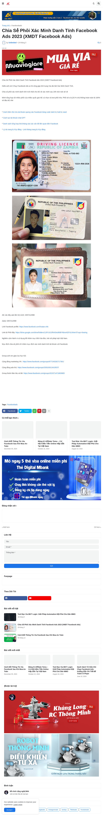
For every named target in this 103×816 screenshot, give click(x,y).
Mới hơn (6, 527)
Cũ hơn (97, 527)
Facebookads (17, 25)
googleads (41, 810)
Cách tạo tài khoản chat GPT (14, 118)
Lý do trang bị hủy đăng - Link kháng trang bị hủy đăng (24, 129)
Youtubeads (84, 810)
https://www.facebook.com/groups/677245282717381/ (43, 362)
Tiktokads (73, 810)
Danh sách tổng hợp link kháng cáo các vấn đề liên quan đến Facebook (30, 124)
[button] (3, 3)
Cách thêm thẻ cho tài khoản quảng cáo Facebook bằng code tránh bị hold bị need (35, 112)
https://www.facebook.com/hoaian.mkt (33, 327)
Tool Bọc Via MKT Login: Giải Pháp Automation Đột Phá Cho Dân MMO (85, 443)
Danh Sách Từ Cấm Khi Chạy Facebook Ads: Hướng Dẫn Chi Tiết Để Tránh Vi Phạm (86, 670)
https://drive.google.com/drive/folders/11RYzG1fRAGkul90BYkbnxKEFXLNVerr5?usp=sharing (51, 332)
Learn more (17, 805)
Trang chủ (6, 25)
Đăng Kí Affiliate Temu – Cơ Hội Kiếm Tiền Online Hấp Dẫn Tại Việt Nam (51, 443)
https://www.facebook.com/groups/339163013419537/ (38, 367)
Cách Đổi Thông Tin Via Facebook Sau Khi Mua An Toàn (15, 443)
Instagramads (53, 810)
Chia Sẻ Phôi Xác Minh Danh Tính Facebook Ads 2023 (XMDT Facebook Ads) (49, 625)
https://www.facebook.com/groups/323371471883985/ (44, 373)
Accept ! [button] (10, 810)
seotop (64, 810)
